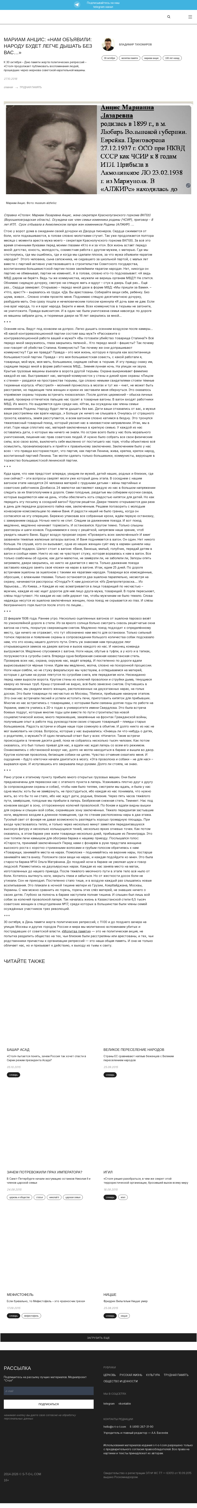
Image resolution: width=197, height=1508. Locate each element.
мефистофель (32, 1320)
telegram (109, 1408)
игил (123, 1200)
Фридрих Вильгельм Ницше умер (126, 1305)
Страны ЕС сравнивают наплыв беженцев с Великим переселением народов (139, 1059)
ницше (124, 1320)
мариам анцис (151, 58)
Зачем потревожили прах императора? (45, 1175)
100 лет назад (172, 58)
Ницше (110, 1299)
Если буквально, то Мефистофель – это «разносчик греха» (47, 1305)
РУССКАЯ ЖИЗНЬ (131, 1379)
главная (8, 87)
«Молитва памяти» (76, 931)
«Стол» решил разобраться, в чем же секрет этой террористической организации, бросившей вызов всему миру (146, 1183)
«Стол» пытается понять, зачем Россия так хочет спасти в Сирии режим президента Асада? (47, 1059)
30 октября (109, 58)
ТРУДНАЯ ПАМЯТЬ (30, 87)
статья (40, 1200)
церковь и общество (20, 1200)
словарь (14, 1076)
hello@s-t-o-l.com (115, 1431)
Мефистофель (21, 1299)
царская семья (73, 1200)
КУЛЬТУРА (153, 1379)
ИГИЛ (108, 1175)
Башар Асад (19, 1051)
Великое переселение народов (134, 1051)
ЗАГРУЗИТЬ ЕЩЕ (98, 1342)
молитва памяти (129, 58)
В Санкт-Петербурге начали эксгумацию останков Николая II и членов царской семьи (49, 1183)
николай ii (55, 1200)
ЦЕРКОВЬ (110, 1379)
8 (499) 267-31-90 (141, 1431)
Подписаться (49, 1408)
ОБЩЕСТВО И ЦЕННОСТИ (121, 1385)
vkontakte (124, 1408)
